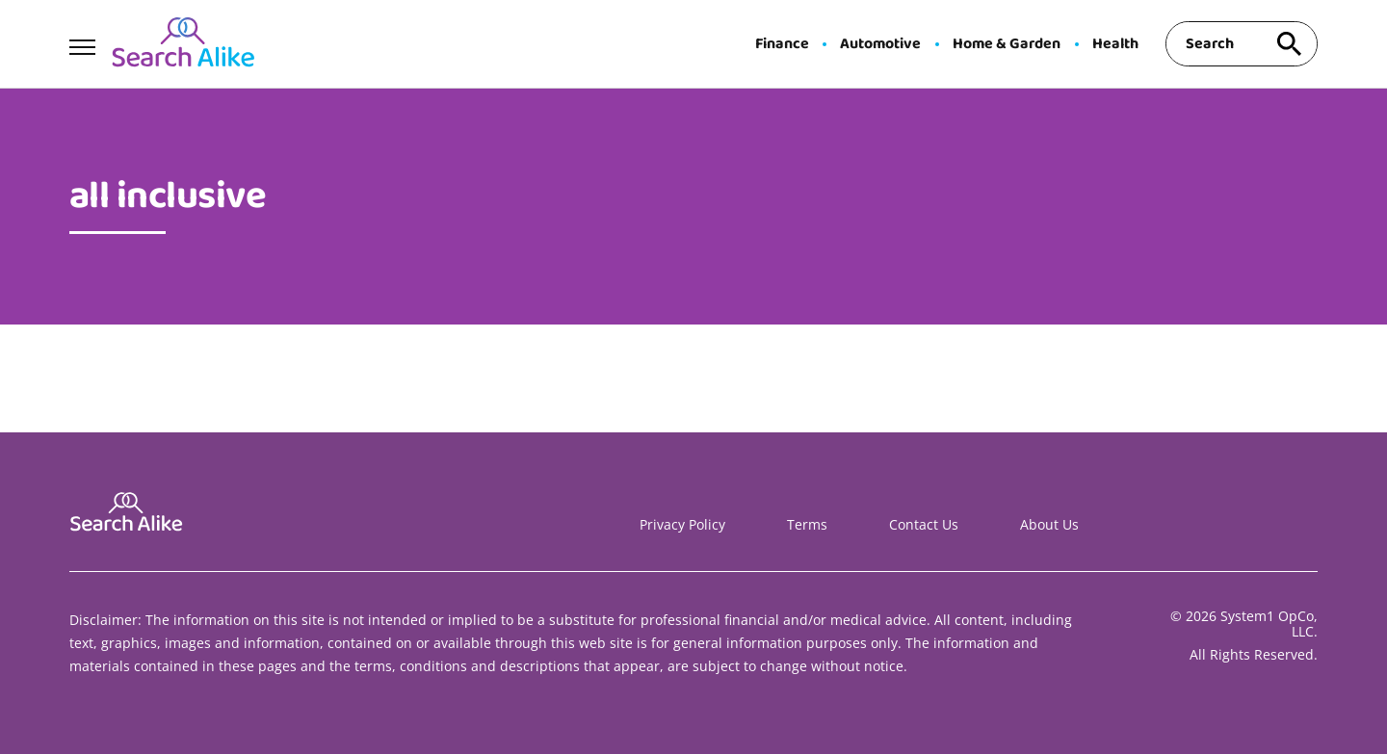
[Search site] (1289, 43)
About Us (1049, 524)
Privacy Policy (682, 524)
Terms (807, 524)
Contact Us (923, 524)
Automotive (880, 44)
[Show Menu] (82, 42)
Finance (782, 44)
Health (1115, 44)
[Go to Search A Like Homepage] (183, 44)
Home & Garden (1006, 44)
